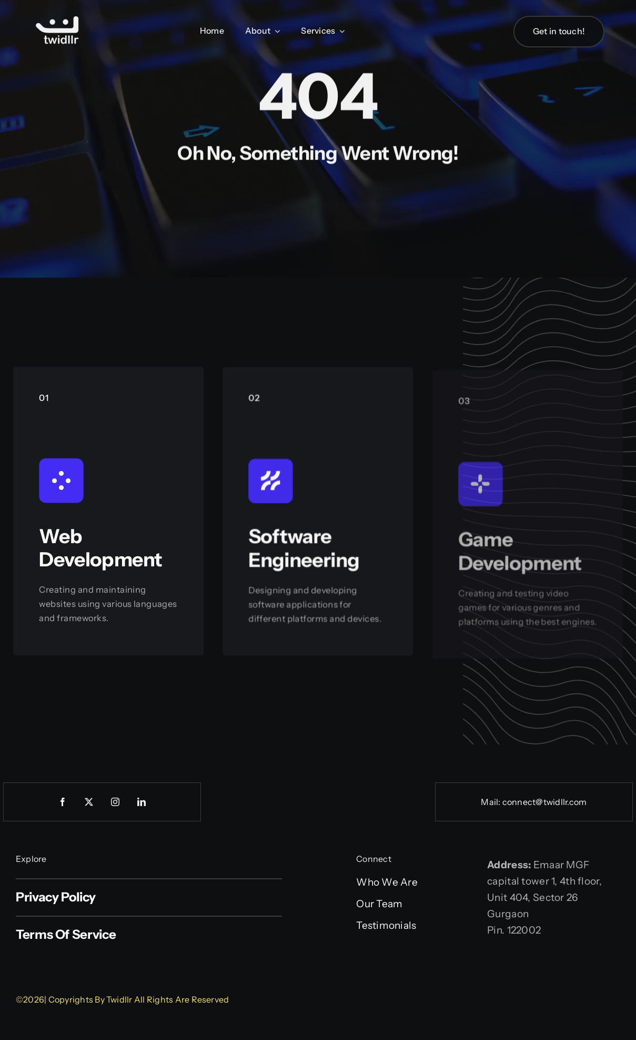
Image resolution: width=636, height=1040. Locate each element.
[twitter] (88, 801)
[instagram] (115, 801)
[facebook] (62, 801)
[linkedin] (141, 801)
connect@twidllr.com (544, 802)
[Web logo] (58, 17)
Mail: (491, 802)
